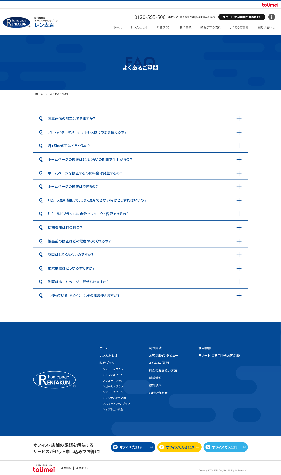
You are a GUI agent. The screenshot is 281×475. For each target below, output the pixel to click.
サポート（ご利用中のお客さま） (219, 355)
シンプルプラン (114, 375)
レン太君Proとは (115, 398)
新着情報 (155, 377)
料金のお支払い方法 (163, 370)
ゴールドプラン (114, 386)
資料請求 (155, 385)
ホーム (117, 27)
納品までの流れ (210, 27)
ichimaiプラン (114, 369)
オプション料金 (114, 409)
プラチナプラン (114, 392)
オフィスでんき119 (180, 446)
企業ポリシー (83, 468)
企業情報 (66, 468)
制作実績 (185, 27)
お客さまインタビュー (163, 355)
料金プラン (164, 27)
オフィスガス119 (224, 446)
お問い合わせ (266, 27)
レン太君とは (139, 27)
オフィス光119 (130, 446)
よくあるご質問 (239, 27)
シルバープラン (114, 381)
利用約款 (204, 348)
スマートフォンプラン (117, 403)
